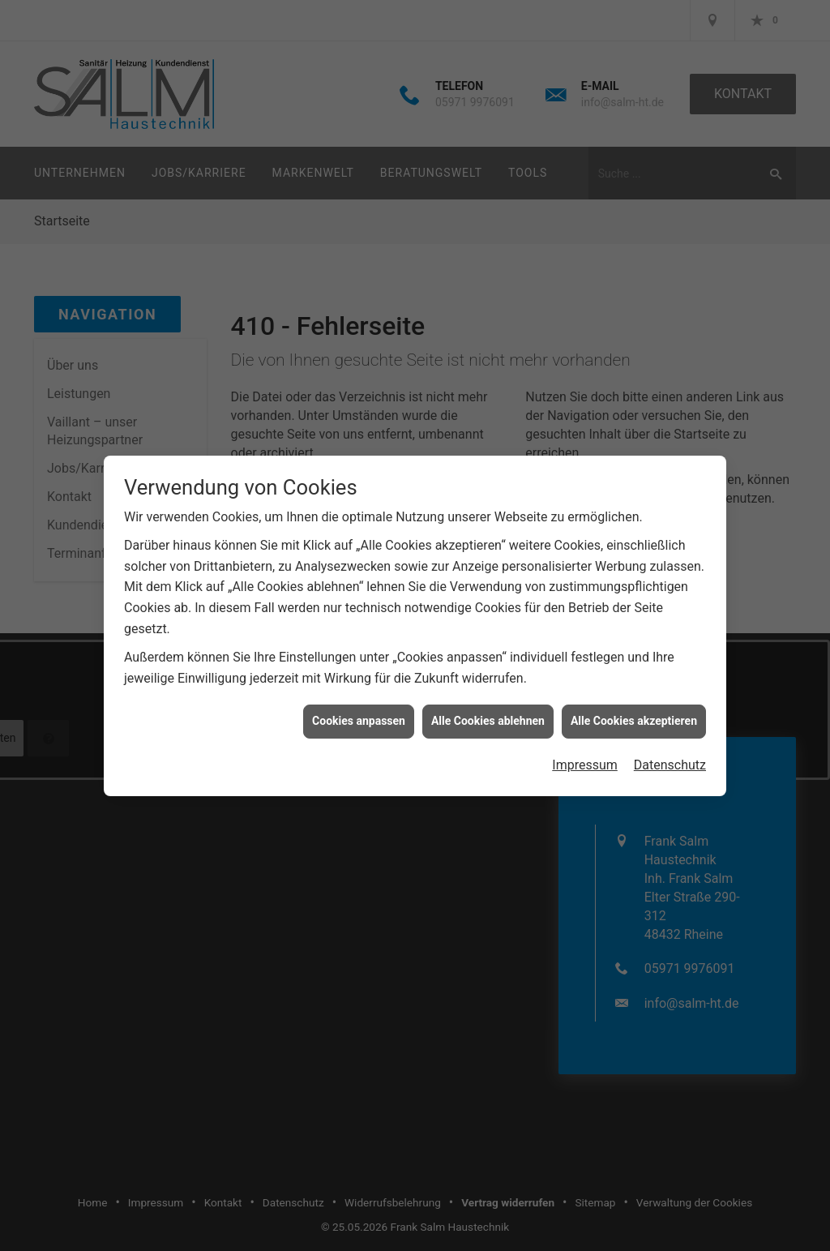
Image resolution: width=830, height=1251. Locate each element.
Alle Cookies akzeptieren (634, 708)
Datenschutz (670, 752)
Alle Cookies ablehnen (488, 708)
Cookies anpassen (358, 708)
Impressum (585, 752)
